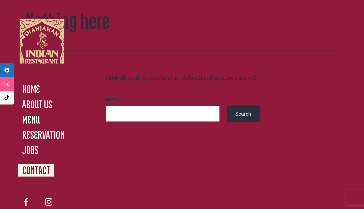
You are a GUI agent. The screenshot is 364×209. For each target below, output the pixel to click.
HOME (31, 89)
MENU (31, 120)
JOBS (30, 150)
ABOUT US (37, 104)
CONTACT (36, 170)
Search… (112, 99)
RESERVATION (43, 135)
